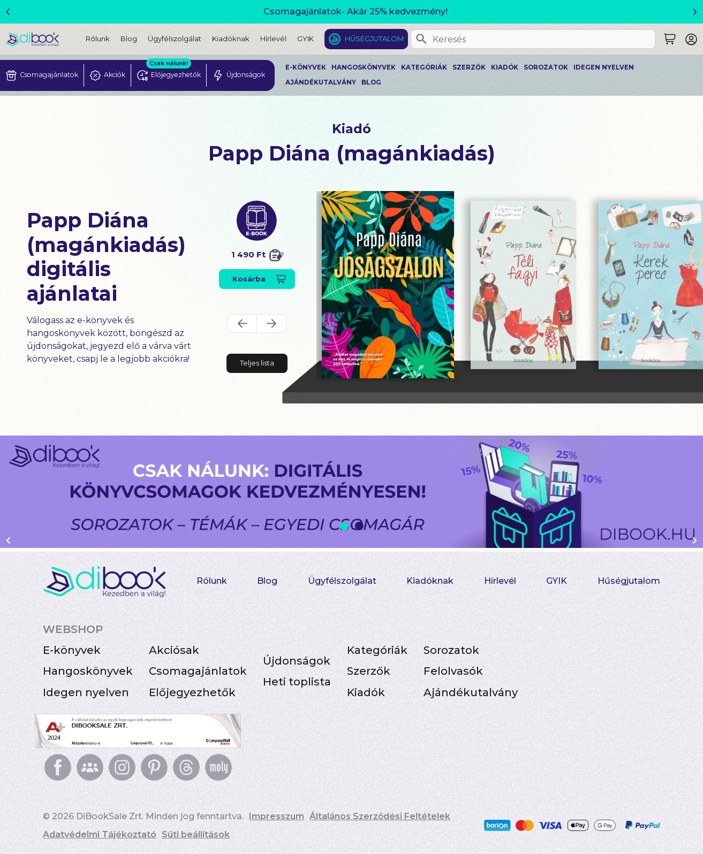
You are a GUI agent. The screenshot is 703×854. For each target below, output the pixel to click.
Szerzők (469, 67)
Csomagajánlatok (198, 671)
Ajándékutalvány (320, 82)
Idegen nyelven (603, 67)
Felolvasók (453, 671)
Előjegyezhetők (192, 692)
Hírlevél (273, 38)
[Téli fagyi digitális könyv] (523, 285)
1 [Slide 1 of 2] (344, 526)
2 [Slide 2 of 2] (359, 526)
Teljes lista (257, 363)
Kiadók (504, 67)
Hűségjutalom (374, 38)
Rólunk (98, 38)
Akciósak (174, 650)
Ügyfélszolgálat (174, 38)
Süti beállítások (196, 834)
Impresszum (276, 816)
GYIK (305, 38)
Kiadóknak (231, 38)
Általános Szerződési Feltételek (379, 816)
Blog (128, 38)
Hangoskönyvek (363, 67)
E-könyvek (305, 67)
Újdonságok (296, 660)
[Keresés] (421, 39)
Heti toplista (297, 681)
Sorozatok (546, 67)
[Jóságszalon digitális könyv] (388, 284)
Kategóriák (424, 67)
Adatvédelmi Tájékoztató (99, 834)
